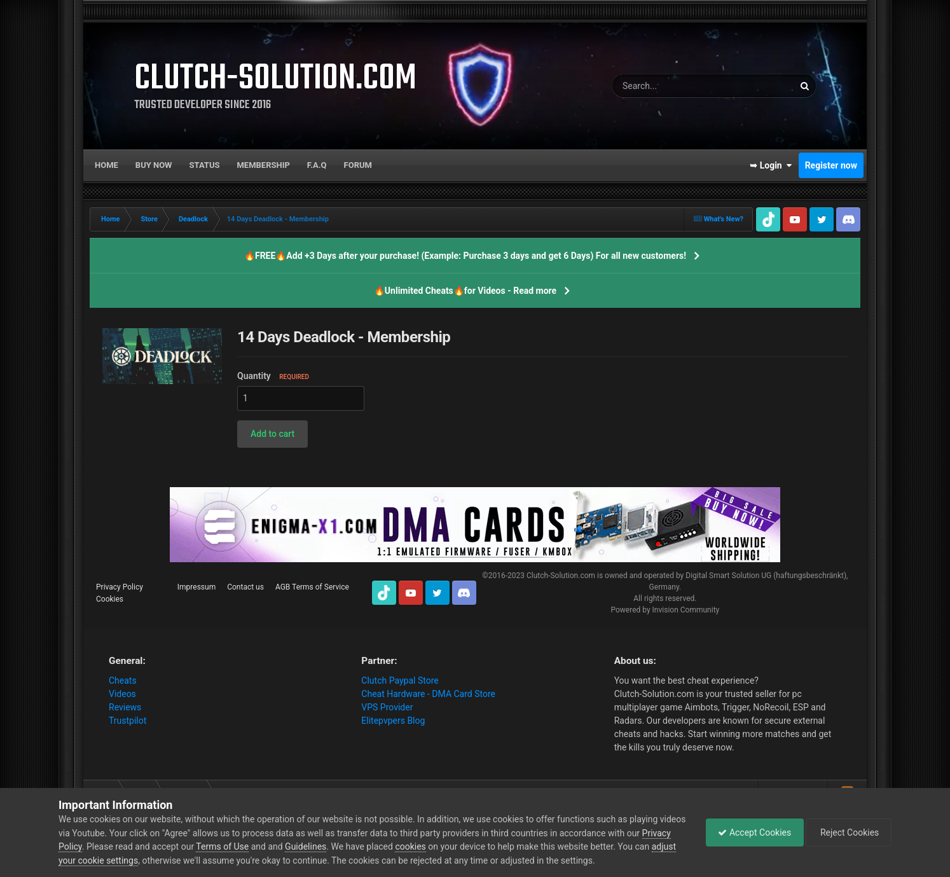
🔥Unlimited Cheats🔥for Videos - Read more (465, 291)
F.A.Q (317, 165)
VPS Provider (387, 707)
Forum (358, 165)
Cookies (109, 599)
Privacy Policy (119, 587)
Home (106, 165)
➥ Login (771, 165)
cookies (441, 846)
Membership (263, 165)
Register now (831, 165)
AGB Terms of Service (312, 587)
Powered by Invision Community (664, 609)
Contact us (245, 587)
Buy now (153, 165)
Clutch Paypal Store (399, 680)
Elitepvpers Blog (393, 720)
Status (204, 165)
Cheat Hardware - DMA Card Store (428, 694)
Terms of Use (253, 846)
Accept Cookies (751, 832)
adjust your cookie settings (112, 860)
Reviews (125, 707)
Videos (122, 694)
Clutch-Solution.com (561, 575)
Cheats (123, 680)
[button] (272, 434)
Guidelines (336, 846)
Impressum (196, 587)
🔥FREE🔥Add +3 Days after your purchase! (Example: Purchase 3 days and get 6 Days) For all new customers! (465, 256)
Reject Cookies (847, 832)
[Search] (668, 85)
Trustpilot (127, 720)
